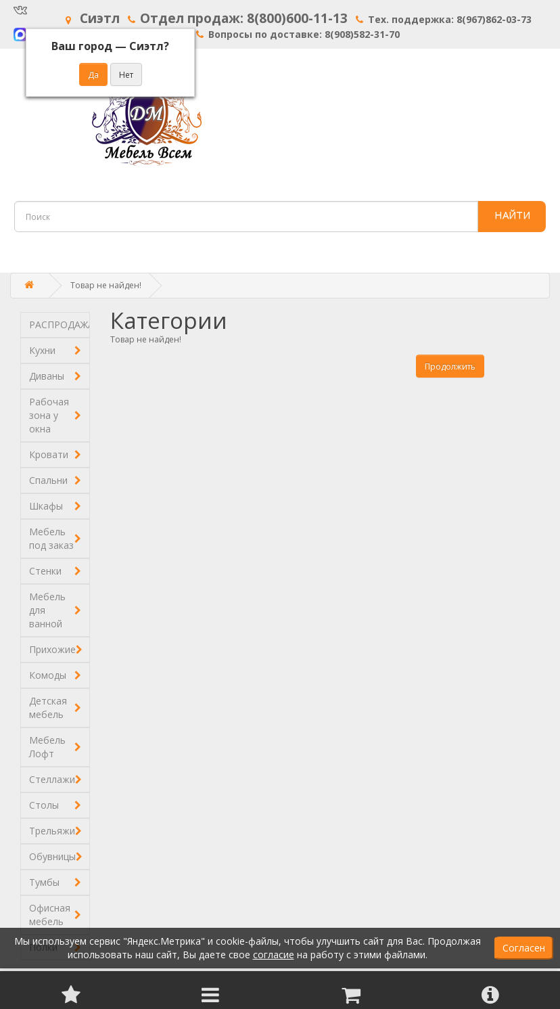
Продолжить (450, 366)
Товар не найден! (105, 285)
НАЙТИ (512, 214)
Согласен (524, 947)
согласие (273, 954)
